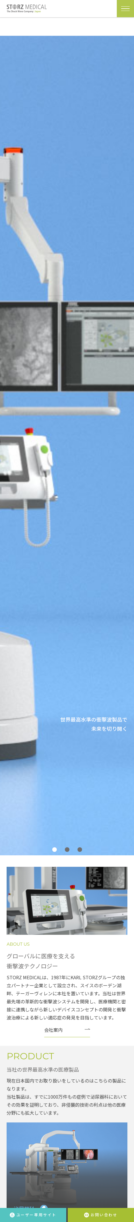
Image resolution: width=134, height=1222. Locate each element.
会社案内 (53, 1029)
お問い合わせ (100, 1214)
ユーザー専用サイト (33, 1214)
